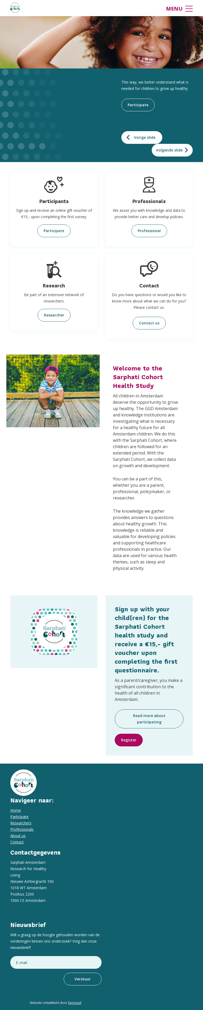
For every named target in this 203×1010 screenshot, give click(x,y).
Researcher (54, 315)
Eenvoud (74, 1002)
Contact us (149, 322)
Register (128, 739)
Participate (138, 104)
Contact (17, 841)
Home (15, 810)
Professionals (22, 829)
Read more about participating (149, 718)
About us (18, 835)
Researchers (20, 822)
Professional (149, 230)
